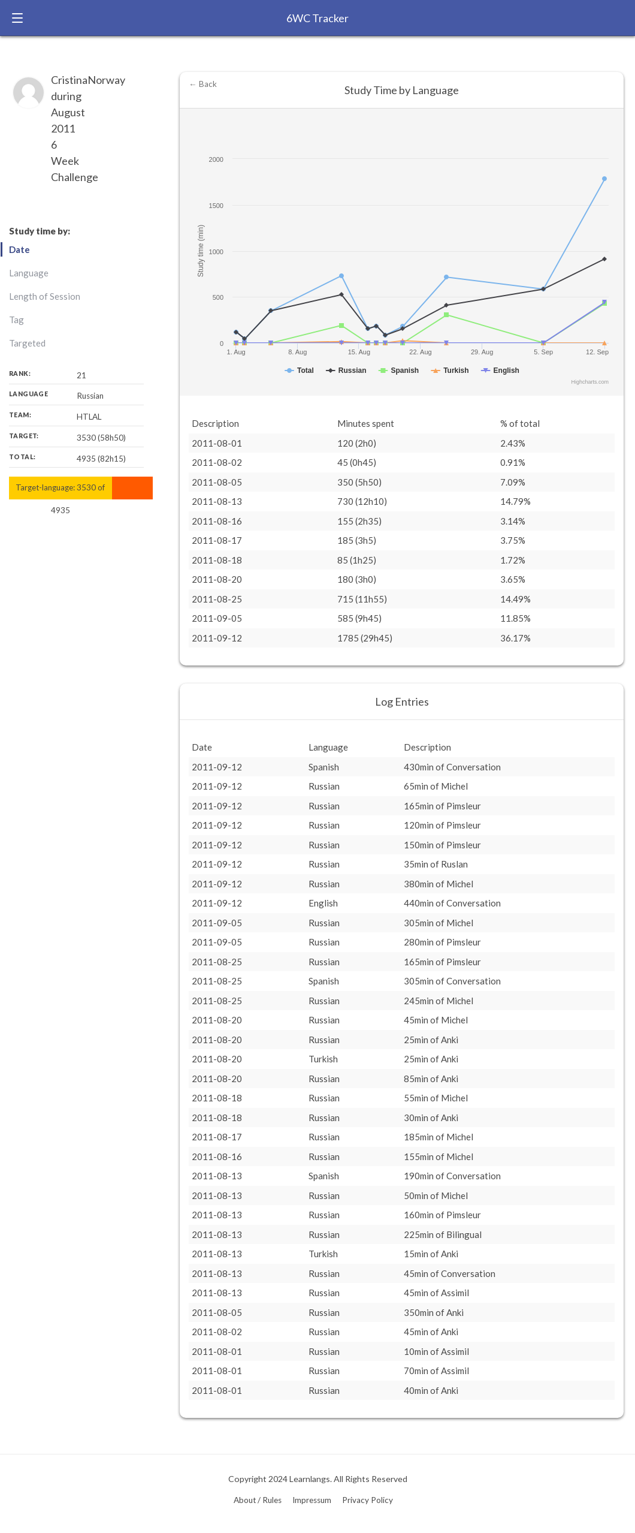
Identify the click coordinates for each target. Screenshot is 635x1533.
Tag (16, 319)
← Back (203, 84)
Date (19, 249)
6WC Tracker (317, 18)
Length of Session (44, 296)
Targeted (27, 343)
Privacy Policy (367, 1500)
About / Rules (258, 1500)
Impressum (311, 1500)
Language (29, 272)
